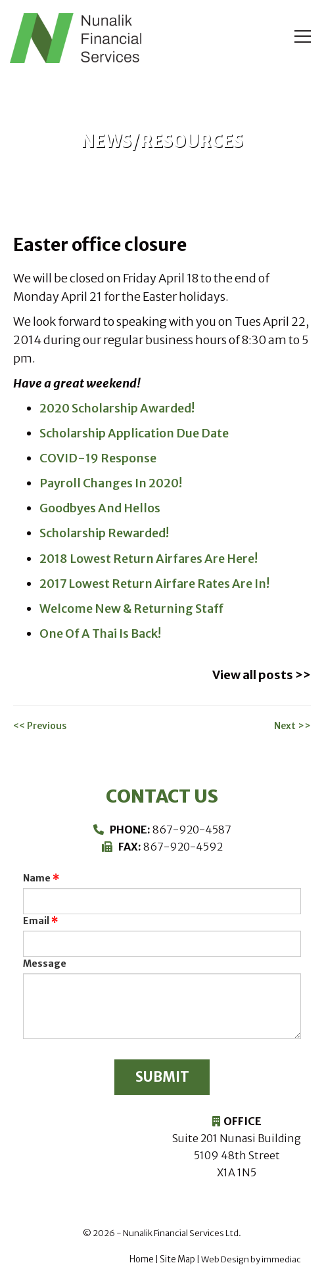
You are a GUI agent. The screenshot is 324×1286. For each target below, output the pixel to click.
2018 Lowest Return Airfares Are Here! (147, 557)
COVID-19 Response (96, 458)
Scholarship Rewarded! (104, 533)
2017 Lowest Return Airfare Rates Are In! (153, 582)
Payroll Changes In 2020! (110, 483)
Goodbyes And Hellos (99, 508)
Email (36, 919)
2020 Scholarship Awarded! (116, 408)
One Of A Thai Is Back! (99, 632)
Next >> (292, 724)
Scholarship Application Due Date (132, 433)
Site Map (177, 1259)
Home (141, 1259)
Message (44, 961)
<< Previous (39, 724)
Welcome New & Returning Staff (130, 607)
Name (37, 876)
